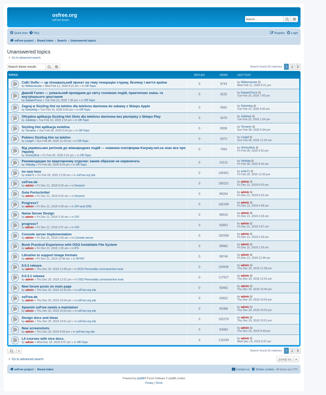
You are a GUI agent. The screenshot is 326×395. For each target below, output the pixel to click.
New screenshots (35, 328)
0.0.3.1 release (33, 276)
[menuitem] (34, 33)
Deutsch (79, 185)
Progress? (30, 203)
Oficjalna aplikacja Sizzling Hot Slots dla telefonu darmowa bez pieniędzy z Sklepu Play (91, 116)
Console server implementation (47, 234)
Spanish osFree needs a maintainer (50, 307)
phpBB (140, 378)
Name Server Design (38, 213)
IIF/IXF (80, 258)
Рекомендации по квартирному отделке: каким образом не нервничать (81, 161)
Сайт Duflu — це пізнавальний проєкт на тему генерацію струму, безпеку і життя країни (94, 82)
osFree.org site (86, 174)
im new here (31, 171)
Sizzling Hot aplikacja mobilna (46, 127)
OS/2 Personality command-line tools (100, 279)
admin (29, 185)
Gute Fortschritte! (36, 192)
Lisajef (29, 140)
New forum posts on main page (47, 286)
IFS (76, 248)
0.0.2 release (32, 265)
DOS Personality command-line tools (100, 268)
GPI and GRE (82, 206)
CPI (76, 216)
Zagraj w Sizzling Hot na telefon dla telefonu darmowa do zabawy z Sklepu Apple (86, 106)
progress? (30, 224)
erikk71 (29, 174)
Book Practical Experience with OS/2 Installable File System (69, 245)
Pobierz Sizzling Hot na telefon (46, 137)
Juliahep (30, 119)
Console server (83, 237)
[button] (298, 67)
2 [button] (292, 66)
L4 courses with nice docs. (43, 338)
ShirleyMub (32, 155)
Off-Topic (90, 85)
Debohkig (31, 109)
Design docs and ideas (40, 318)
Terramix (30, 130)
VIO (76, 227)
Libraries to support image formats (49, 255)
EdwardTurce (33, 100)
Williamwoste (33, 85)
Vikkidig (30, 164)
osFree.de (29, 182)
